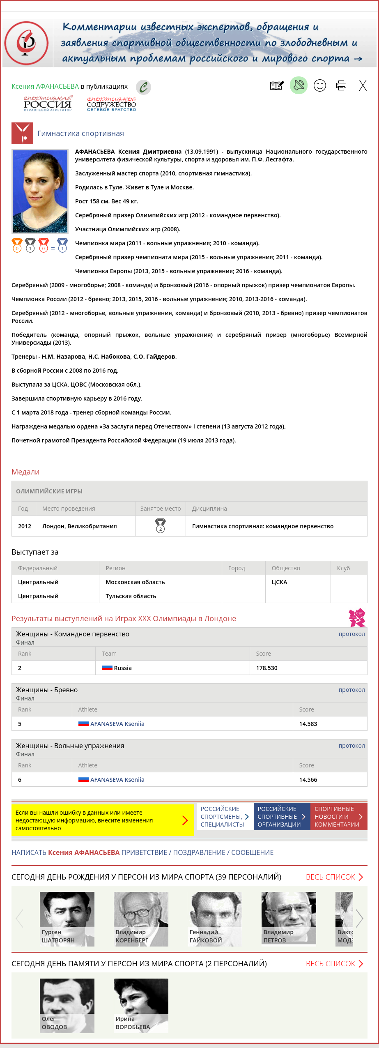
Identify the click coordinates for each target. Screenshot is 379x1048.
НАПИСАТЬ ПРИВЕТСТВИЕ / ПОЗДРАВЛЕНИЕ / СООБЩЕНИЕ (142, 856)
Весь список (330, 881)
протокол (352, 638)
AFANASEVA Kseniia (117, 728)
